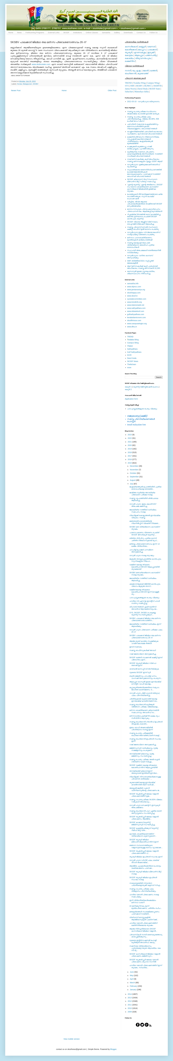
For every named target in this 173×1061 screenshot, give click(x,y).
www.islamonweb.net (135, 305)
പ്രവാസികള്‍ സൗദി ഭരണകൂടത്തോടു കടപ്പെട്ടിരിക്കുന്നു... (145, 936)
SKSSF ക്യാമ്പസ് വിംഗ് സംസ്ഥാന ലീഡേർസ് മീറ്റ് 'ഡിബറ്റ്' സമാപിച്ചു (142, 180)
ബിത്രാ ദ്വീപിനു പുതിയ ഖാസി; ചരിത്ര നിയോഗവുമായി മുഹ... (143, 539)
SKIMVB (157, 86)
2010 (130, 1008)
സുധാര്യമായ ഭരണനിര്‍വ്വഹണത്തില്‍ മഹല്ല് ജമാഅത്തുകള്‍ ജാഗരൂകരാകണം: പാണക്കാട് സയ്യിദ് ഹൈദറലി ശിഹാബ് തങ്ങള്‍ (144, 173)
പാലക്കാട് (152, 49)
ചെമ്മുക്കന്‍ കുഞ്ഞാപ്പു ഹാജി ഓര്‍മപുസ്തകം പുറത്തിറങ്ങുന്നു (140, 147)
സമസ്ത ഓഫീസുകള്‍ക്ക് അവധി (142, 650)
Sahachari (129, 91)
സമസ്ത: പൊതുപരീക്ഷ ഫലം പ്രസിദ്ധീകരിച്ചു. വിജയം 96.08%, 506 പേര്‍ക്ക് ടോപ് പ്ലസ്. (143, 119)
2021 (130, 442)
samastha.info (133, 283)
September (134, 477)
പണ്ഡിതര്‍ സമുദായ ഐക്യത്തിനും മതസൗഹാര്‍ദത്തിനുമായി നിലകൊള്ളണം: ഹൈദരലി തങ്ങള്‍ (142, 126)
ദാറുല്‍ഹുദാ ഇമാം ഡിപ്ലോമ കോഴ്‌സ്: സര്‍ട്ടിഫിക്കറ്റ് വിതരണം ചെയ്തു (144, 233)
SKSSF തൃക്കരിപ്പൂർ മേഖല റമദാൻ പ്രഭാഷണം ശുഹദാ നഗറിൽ (143, 961)
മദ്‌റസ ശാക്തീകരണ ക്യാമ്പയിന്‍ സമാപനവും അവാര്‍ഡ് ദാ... (144, 711)
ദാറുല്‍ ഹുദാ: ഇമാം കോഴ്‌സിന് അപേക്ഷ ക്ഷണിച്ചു (142, 505)
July (132, 484)
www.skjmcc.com (134, 287)
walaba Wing (133, 340)
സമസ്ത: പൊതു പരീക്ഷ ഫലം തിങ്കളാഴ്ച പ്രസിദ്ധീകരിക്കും (142, 890)
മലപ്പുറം (142, 49)
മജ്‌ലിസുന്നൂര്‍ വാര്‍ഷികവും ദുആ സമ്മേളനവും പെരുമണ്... (143, 749)
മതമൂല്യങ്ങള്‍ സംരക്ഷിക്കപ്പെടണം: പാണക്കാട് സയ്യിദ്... (144, 913)
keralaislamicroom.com (136, 317)
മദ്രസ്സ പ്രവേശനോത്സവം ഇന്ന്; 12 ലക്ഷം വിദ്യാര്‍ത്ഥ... (144, 545)
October (133, 473)
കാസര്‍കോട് (131, 46)
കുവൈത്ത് (142, 73)
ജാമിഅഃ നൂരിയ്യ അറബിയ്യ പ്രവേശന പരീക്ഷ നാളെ (142, 494)
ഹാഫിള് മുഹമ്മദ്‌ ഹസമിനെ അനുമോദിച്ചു (141, 551)
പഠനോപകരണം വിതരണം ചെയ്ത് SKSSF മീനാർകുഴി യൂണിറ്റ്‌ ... (144, 533)
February (134, 986)
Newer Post (15, 90)
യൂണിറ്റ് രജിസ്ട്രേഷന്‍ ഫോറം (145, 387)
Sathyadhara (132, 349)
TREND (128, 83)
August (133, 480)
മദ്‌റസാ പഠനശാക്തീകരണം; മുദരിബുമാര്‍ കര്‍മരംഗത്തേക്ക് (140, 239)
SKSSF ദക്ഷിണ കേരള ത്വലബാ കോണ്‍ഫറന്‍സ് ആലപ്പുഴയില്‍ (143, 766)
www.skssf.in (132, 296)
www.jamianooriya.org (136, 290)
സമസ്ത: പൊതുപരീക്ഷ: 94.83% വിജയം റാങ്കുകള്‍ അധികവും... (145, 801)
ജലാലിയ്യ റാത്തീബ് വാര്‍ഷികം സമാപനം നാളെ (142, 511)
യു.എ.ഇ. (136, 70)
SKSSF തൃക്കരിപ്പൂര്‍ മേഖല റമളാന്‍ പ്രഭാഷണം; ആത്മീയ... (144, 818)
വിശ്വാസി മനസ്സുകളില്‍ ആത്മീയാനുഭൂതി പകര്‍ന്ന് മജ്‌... (143, 918)
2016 (130, 459)
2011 (130, 1005)
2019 (130, 449)
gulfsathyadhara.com (135, 314)
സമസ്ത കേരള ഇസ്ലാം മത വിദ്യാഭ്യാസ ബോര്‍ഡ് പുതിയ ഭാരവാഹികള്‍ (140, 245)
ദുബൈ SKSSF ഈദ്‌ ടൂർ (140, 672)
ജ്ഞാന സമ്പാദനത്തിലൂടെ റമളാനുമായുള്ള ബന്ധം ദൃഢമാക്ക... (146, 846)
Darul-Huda (143, 89)
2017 (130, 456)
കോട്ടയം (129, 55)
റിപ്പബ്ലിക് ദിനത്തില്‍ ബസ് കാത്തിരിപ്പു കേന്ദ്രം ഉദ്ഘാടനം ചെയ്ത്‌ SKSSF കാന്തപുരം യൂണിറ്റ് (144, 216)
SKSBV (35, 84)
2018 (130, 452)
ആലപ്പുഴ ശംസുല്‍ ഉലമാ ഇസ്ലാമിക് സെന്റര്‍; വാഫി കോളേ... (145, 683)
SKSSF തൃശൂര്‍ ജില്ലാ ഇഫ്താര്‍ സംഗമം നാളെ (143, 878)
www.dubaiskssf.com (135, 311)
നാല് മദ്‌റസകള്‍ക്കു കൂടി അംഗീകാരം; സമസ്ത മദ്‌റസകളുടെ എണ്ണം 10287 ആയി (144, 160)
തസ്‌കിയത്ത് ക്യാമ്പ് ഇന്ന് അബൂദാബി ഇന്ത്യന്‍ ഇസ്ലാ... (143, 772)
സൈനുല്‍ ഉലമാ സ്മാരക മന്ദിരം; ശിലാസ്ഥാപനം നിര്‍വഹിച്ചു (141, 272)
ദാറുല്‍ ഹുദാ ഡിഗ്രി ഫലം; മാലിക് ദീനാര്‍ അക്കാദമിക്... (144, 861)
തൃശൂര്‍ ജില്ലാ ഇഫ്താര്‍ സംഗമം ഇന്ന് (145, 857)
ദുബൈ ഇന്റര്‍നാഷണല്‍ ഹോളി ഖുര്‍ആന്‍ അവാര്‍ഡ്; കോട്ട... (143, 941)
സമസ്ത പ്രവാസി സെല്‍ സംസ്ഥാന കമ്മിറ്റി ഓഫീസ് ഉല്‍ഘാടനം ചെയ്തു (143, 228)
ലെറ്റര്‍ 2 (128, 389)
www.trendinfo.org (134, 302)
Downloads (128, 32)
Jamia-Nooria (130, 89)
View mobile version (71, 1039)
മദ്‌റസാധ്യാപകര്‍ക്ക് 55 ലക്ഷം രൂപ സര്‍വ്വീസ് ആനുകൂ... (144, 717)
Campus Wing (133, 343)
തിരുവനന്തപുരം (143, 58)
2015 (130, 463)
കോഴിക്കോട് (131, 49)
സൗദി (128, 70)
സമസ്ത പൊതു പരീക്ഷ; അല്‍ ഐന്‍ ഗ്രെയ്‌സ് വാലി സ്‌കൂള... (144, 760)
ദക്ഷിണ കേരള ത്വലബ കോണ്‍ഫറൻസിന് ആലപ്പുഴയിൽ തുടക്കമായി (144, 567)
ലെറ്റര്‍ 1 (128, 387)
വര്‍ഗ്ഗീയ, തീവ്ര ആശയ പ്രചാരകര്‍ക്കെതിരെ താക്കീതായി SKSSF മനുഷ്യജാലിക (144, 204)
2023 (130, 435)
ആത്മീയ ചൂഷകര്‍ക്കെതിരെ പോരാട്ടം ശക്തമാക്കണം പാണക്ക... (145, 867)
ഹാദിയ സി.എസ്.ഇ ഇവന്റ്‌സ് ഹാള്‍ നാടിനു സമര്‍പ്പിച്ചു (144, 602)
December (134, 466)
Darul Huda (131, 358)
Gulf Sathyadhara (134, 352)
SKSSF (66, 32)
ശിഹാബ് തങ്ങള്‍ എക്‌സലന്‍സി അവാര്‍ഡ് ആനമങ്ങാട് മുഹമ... (143, 608)
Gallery (117, 32)
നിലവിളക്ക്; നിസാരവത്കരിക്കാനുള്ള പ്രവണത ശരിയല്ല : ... (145, 778)
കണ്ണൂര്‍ (142, 46)
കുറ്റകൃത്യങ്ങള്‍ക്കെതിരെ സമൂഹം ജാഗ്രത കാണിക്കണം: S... (144, 688)
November (134, 470)
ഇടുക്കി (151, 52)
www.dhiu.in (132, 327)
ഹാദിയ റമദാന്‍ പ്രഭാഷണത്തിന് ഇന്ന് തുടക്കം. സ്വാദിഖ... (145, 966)
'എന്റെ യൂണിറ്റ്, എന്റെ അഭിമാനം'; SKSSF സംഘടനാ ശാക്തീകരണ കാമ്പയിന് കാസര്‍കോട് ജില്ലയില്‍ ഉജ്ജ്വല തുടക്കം (145, 188)
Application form (131, 399)
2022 (130, 438)
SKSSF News (132, 361)
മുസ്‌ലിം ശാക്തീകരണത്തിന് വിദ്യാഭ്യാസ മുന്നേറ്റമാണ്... (142, 835)
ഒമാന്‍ (146, 70)
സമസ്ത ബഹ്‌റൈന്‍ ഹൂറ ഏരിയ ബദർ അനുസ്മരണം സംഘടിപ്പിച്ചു (145, 812)
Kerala (19, 84)
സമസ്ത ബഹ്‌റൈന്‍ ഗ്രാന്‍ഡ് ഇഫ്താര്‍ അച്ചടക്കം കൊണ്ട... (145, 723)
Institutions (77, 32)
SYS (127, 86)
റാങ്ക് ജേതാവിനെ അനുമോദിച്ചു (142, 654)
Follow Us (154, 32)
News (19, 32)
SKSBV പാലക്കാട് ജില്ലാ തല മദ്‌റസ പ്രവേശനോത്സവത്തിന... (145, 619)
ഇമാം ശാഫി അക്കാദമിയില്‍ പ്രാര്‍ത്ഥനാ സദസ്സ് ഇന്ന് (141, 728)
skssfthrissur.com (134, 320)
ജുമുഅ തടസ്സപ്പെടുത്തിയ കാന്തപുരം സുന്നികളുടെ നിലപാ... (145, 560)
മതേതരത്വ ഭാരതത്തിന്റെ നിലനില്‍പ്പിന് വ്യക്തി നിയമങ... (144, 522)
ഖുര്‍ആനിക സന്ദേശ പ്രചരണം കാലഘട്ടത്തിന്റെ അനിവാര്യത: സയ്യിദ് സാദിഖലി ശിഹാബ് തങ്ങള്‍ (144, 154)
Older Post (112, 90)
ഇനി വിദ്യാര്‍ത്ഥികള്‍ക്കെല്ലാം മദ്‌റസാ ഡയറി (142, 901)
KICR (129, 355)
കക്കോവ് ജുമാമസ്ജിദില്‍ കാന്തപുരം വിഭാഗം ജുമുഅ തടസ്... (144, 585)
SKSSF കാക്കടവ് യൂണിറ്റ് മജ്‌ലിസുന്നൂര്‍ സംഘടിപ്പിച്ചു (142, 823)
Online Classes (92, 32)
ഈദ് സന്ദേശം (135, 647)
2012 (130, 1001)
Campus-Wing (153, 83)
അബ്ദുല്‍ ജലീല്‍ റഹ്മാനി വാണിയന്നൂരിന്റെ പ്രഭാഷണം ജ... (145, 789)
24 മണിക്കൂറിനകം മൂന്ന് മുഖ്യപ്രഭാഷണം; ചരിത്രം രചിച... (145, 907)
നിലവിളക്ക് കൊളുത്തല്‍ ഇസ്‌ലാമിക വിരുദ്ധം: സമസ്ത (144, 516)
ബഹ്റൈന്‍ (130, 73)
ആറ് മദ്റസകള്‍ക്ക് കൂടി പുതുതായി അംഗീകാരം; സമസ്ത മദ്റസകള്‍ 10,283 (143, 267)
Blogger (113, 1049)
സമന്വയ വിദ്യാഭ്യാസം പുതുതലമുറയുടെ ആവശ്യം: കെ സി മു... (145, 948)
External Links (53, 32)
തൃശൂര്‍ (128, 52)
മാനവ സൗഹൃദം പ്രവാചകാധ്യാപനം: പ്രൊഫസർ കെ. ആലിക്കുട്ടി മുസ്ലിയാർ (144, 210)
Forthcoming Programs (34, 32)
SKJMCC (148, 86)
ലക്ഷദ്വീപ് (130, 61)
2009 (130, 1012)
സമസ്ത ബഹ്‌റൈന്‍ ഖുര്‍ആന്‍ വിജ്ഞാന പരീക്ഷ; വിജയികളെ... (144, 705)
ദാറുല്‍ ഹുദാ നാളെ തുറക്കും (141, 555)
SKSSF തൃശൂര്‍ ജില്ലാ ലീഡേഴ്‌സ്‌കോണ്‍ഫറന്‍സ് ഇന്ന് (143, 841)
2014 (130, 994)
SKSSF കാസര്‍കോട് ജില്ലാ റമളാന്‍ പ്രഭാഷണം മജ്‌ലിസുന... (144, 955)
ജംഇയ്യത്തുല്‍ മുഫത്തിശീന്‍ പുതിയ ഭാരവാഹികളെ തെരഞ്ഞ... (145, 488)
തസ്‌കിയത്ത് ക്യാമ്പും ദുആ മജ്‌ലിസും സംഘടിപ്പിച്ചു (141, 755)
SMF (132, 86)
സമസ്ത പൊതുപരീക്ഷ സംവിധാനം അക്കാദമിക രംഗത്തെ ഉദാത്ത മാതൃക (143, 112)
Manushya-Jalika (141, 91)
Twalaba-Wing (139, 83)
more (129, 367)
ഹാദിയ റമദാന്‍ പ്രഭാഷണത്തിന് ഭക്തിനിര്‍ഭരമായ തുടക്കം (143, 924)
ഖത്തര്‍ (153, 70)
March (132, 983)
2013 (130, 998)
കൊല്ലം (129, 58)
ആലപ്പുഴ (139, 55)
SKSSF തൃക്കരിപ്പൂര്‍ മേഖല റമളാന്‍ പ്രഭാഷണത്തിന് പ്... (144, 852)
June (132, 972)
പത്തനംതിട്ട (150, 55)
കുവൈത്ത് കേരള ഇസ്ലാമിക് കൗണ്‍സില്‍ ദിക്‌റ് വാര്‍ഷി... (142, 783)
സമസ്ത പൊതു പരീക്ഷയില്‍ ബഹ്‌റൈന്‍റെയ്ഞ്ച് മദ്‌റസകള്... (145, 734)
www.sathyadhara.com (136, 308)
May (132, 975)
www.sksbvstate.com (41, 64)
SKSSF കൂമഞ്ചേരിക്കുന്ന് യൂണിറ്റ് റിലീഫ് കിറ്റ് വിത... (143, 829)
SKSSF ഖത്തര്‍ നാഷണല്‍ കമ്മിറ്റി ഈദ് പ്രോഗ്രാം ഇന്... (145, 658)
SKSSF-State (154, 89)
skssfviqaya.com (134, 293)
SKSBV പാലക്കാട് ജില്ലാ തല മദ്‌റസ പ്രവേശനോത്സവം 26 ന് (145, 636)
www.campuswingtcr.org (137, 324)
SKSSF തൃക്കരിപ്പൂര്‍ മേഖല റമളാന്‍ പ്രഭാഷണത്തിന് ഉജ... (144, 795)
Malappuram (27, 84)
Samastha (106, 32)
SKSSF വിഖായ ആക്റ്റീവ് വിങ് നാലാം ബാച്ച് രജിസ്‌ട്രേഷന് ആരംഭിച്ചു (142, 223)
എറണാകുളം (139, 52)
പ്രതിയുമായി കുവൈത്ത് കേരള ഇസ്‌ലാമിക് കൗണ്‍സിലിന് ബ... (143, 700)
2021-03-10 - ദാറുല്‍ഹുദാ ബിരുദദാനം (143, 101)
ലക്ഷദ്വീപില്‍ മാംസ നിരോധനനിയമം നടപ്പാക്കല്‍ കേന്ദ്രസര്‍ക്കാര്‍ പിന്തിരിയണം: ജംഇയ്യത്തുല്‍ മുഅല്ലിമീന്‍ (143, 140)
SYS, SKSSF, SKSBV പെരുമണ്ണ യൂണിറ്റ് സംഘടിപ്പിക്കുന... (142, 614)
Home (10, 32)
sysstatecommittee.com (136, 299)
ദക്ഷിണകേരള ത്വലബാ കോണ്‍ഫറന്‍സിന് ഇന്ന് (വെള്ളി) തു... (144, 592)
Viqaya (130, 346)
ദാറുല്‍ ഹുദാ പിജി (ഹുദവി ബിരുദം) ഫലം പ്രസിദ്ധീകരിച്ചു (144, 694)
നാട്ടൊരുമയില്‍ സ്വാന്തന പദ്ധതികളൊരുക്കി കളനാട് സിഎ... (145, 884)
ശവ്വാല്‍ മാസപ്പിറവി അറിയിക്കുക (144, 669)
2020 (130, 445)
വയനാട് (151, 46)
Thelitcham (131, 364)
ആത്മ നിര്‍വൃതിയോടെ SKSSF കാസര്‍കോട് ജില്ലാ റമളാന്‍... (143, 930)
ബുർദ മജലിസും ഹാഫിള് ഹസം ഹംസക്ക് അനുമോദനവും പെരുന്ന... (145, 677)
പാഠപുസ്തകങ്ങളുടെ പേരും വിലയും (142, 409)
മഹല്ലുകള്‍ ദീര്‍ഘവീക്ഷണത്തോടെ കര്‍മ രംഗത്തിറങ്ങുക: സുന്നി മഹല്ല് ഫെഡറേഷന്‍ (144, 196)
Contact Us (141, 32)
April (132, 979)
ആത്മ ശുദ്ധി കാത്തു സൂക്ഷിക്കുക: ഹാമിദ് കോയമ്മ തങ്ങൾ (144, 642)
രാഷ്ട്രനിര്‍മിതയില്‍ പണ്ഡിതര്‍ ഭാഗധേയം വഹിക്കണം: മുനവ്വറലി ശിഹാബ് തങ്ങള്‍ (144, 133)
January (133, 990)
